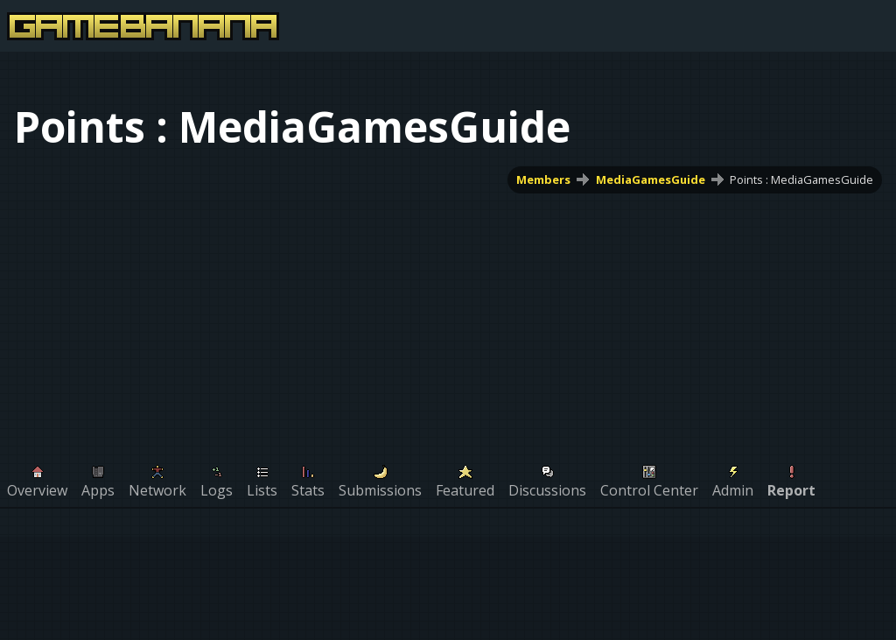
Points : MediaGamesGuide (801, 179)
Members (543, 179)
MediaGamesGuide (650, 179)
